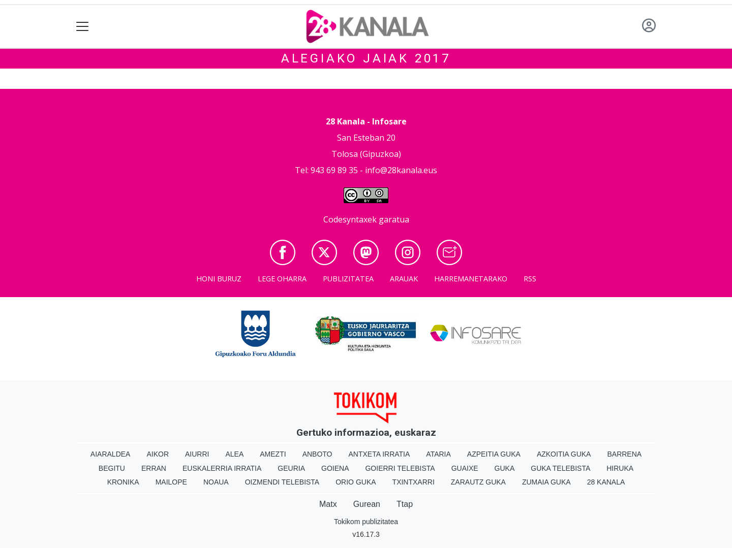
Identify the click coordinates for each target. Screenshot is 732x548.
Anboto (317, 454)
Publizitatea (348, 278)
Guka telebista (560, 468)
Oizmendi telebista (282, 482)
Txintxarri (413, 482)
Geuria (291, 468)
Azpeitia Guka (494, 454)
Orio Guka (356, 482)
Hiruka (619, 468)
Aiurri (197, 454)
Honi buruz (218, 278)
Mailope (171, 482)
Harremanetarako (470, 278)
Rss (530, 278)
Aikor (157, 454)
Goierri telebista (400, 468)
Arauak (404, 278)
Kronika (123, 482)
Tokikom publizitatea (366, 522)
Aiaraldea (110, 454)
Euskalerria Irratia (221, 468)
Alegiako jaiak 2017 (366, 58)
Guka (505, 468)
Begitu (112, 468)
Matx (328, 504)
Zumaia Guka (546, 482)
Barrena (624, 454)
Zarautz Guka (478, 482)
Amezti (273, 454)
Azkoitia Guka (564, 454)
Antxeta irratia (379, 454)
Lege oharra (282, 278)
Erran (153, 468)
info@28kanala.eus (401, 170)
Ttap (404, 504)
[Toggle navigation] (83, 27)
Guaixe (464, 468)
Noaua (216, 482)
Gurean (366, 504)
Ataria (438, 454)
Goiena (335, 468)
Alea (234, 454)
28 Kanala (606, 482)
